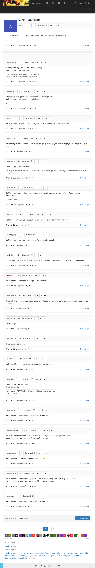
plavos (11, 318)
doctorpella (9, 558)
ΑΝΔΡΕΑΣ (24, 25)
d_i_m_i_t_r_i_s (14, 214)
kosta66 (15, 556)
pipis (87, 553)
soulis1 (11, 379)
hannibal (22, 556)
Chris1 (11, 255)
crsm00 (8, 556)
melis (32, 553)
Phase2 (11, 338)
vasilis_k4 (8, 553)
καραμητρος (39, 553)
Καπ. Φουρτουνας (15, 430)
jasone (16, 558)
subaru (11, 138)
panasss (12, 62)
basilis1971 (42, 556)
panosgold (12, 453)
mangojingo (13, 235)
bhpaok (78, 556)
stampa (11, 91)
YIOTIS (13, 546)
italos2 (11, 161)
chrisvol (11, 496)
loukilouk (12, 188)
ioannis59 (12, 359)
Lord (29, 558)
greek (11, 275)
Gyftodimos (62, 556)
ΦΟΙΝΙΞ (11, 295)
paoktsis (12, 473)
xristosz (60, 553)
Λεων (34, 558)
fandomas (12, 410)
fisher (47, 553)
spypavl (53, 553)
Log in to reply (82, 518)
